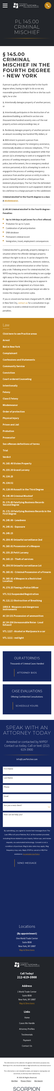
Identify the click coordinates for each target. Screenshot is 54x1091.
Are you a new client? (13, 805)
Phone (6, 787)
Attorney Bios (27, 672)
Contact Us (27, 1045)
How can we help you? (13, 814)
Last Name (8, 778)
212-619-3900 (27, 977)
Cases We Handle (27, 1023)
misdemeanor (11, 200)
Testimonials (27, 1034)
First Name (8, 769)
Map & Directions (27, 950)
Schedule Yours (27, 705)
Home (27, 1017)
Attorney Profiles (27, 1029)
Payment (27, 1040)
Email (6, 796)
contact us (23, 302)
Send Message (27, 863)
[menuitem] (20, 333)
